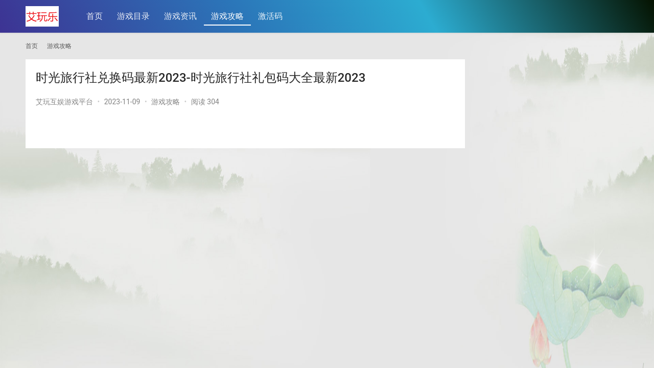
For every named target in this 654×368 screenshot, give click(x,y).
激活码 (270, 16)
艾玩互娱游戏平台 (64, 102)
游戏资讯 (180, 16)
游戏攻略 (227, 16)
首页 (94, 16)
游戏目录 (133, 16)
